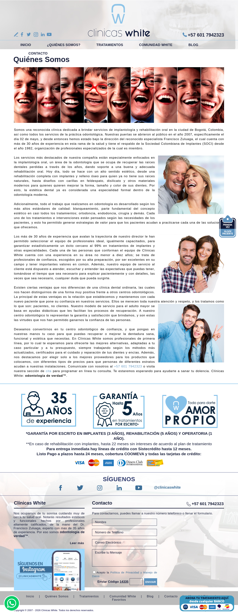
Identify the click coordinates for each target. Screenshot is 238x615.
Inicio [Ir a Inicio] (25, 45)
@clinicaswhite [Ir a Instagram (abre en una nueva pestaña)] (158, 487)
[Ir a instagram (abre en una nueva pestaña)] (49, 570)
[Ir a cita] (227, 222)
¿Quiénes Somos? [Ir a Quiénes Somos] (64, 45)
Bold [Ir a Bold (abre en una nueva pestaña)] (206, 603)
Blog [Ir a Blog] (193, 45)
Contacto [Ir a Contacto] (38, 53)
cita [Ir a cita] (48, 371)
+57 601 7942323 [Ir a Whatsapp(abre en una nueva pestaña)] (206, 34)
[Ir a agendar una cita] (227, 233)
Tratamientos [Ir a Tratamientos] (109, 45)
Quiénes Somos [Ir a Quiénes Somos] (57, 596)
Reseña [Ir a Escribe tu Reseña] (16, 34)
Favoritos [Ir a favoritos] (119, 599)
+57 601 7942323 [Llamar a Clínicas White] (128, 366)
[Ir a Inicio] (119, 20)
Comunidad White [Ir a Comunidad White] (155, 45)
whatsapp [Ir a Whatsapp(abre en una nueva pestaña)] (12, 603)
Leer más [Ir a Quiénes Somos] (77, 543)
